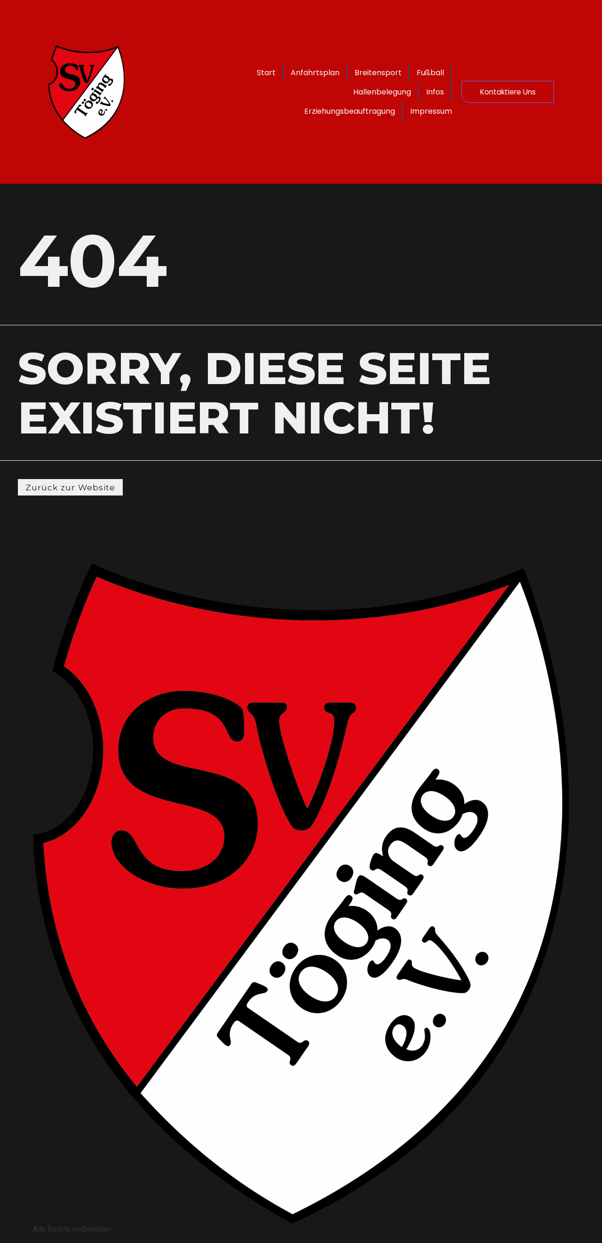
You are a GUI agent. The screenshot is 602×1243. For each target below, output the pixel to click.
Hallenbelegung (372, 92)
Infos (425, 92)
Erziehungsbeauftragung (339, 111)
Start (298, 72)
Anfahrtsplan (347, 72)
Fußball (314, 92)
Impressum (421, 111)
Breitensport (410, 72)
